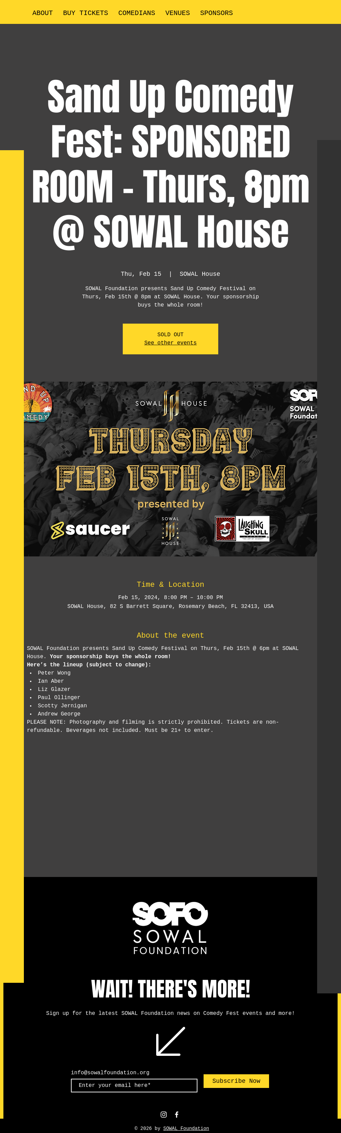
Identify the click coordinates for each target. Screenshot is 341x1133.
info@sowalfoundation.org (110, 1073)
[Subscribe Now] (236, 1081)
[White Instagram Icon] (164, 1114)
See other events (170, 343)
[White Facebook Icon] (177, 1114)
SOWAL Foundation (186, 1128)
